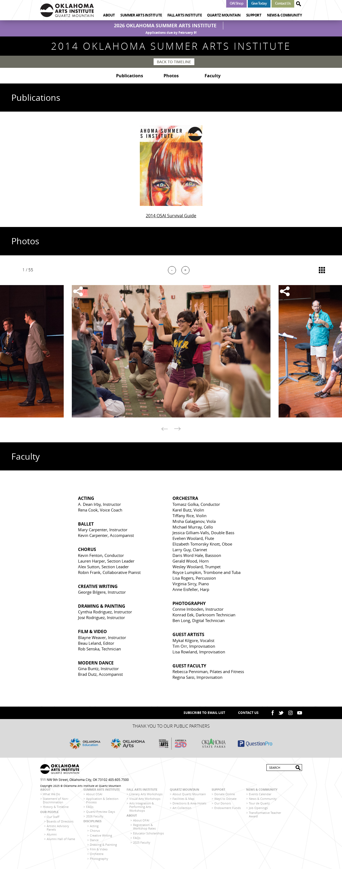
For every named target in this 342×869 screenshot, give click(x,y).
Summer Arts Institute (141, 15)
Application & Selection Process (102, 800)
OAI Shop (236, 3)
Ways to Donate (225, 799)
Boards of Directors (60, 821)
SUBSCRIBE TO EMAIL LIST (204, 712)
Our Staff (53, 817)
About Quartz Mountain (189, 794)
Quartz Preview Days (100, 812)
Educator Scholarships (148, 833)
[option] (171, 351)
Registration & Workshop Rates (144, 826)
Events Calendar (260, 794)
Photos (171, 76)
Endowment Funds (227, 808)
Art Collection (181, 808)
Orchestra (96, 854)
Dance (94, 840)
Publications (129, 76)
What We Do (51, 794)
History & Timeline (56, 807)
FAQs (89, 807)
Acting (94, 826)
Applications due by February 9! (171, 32)
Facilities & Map (183, 799)
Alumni (52, 834)
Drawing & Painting (103, 845)
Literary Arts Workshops (145, 794)
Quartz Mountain (224, 15)
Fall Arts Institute (184, 15)
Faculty (213, 76)
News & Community (284, 15)
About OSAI (94, 794)
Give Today (259, 3)
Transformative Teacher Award (265, 814)
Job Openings (258, 808)
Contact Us (283, 3)
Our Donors (222, 803)
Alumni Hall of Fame (61, 839)
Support (254, 15)
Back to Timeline (174, 61)
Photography (99, 859)
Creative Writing (101, 835)
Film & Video (99, 849)
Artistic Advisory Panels (58, 827)
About (109, 15)
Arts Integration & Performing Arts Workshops (141, 806)
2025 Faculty (141, 842)
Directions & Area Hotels (189, 803)
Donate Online (224, 794)
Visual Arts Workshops (144, 799)
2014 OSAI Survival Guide (171, 216)
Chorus (95, 830)
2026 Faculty (94, 816)
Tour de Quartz (259, 803)
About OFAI (141, 820)
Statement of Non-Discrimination (56, 800)
